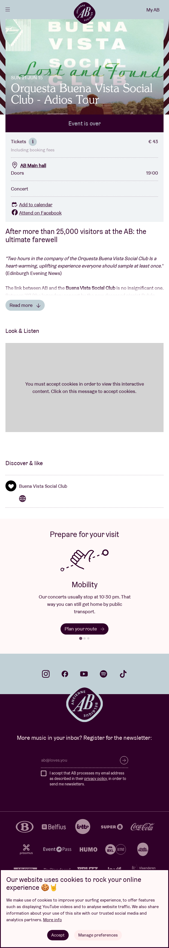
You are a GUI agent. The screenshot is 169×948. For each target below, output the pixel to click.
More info (52, 920)
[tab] (80, 638)
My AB (152, 10)
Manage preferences (98, 935)
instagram (46, 674)
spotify (103, 674)
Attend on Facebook (36, 213)
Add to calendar (31, 204)
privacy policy (95, 778)
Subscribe (124, 760)
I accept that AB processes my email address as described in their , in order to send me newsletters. (88, 778)
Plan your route (84, 629)
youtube (84, 674)
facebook (65, 674)
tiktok (123, 674)
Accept (58, 935)
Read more (25, 305)
